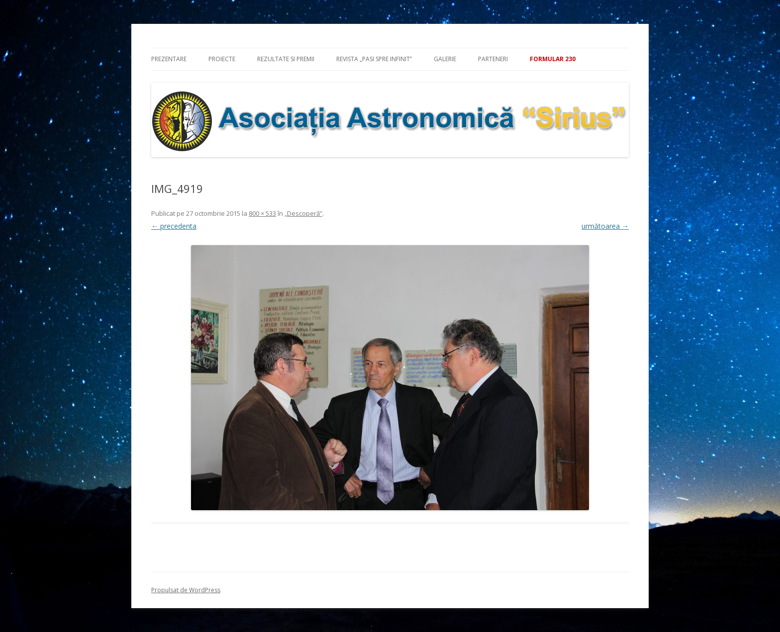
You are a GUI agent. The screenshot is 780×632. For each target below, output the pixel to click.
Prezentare (169, 59)
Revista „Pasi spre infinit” (374, 59)
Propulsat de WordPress (185, 590)
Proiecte (221, 59)
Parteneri (493, 59)
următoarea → (605, 226)
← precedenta (173, 226)
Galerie (445, 59)
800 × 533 (262, 213)
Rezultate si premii (285, 59)
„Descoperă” (303, 213)
